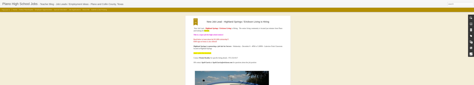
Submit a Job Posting (99, 10)
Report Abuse (278, 83)
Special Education (60, 10)
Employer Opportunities (43, 10)
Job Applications (75, 10)
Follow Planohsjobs (26, 10)
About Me (85, 10)
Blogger (271, 83)
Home (15, 10)
